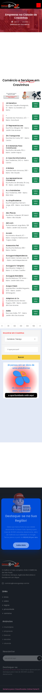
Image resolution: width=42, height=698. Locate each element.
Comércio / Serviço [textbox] (14, 339)
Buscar (21, 357)
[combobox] (21, 339)
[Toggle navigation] (38, 5)
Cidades (25, 22)
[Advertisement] (20, 54)
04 (27, 326)
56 (34, 326)
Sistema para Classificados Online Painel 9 (21, 689)
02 (15, 326)
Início (15, 22)
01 (8, 326)
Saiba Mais (36, 105)
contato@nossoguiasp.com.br (16, 583)
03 (21, 326)
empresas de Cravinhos (19, 25)
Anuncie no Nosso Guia (11, 670)
